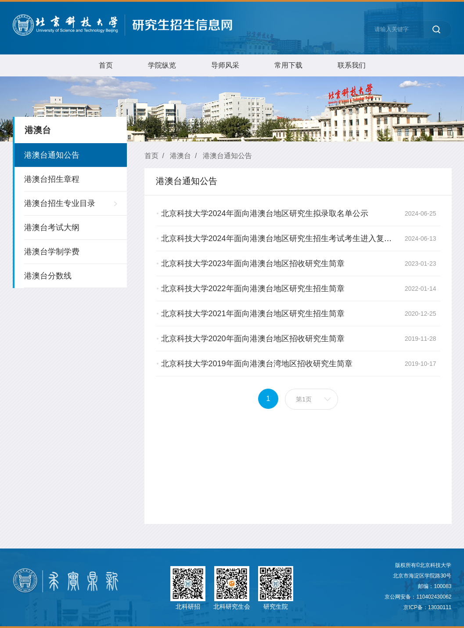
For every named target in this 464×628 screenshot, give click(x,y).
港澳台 (180, 155)
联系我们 (352, 65)
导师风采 (225, 65)
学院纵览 (162, 65)
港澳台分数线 (48, 275)
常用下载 (288, 65)
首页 (106, 65)
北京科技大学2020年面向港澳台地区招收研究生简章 (253, 338)
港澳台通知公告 (51, 155)
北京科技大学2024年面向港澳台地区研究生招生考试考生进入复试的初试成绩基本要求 (312, 238)
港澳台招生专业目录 (59, 203)
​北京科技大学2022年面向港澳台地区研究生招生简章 (253, 288)
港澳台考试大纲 (51, 227)
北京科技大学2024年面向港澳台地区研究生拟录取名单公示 (264, 213)
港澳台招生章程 (51, 179)
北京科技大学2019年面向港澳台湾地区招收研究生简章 (256, 363)
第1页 (304, 399)
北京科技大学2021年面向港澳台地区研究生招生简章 (253, 313)
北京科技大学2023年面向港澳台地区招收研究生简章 (253, 263)
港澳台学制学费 (51, 251)
